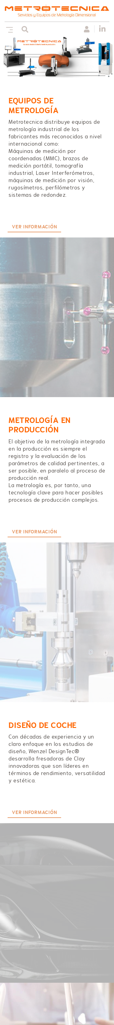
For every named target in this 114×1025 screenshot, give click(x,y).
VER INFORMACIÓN (34, 227)
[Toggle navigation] (8, 29)
